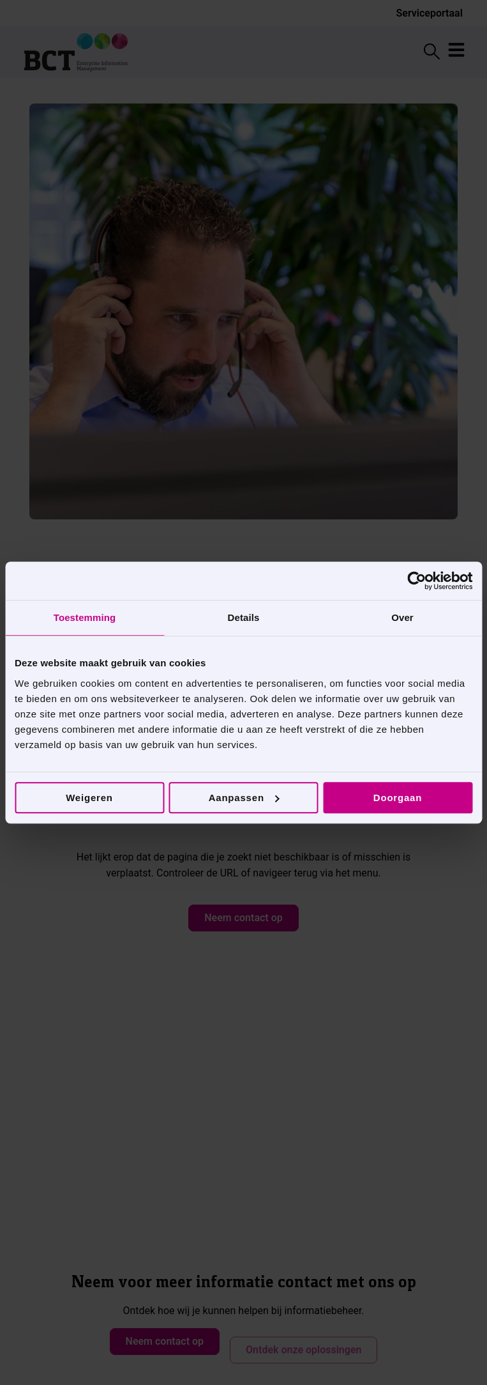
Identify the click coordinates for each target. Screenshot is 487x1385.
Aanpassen (244, 797)
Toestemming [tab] (85, 617)
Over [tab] (402, 617)
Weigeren (89, 797)
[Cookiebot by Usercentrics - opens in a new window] (416, 580)
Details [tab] (244, 617)
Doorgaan (397, 797)
